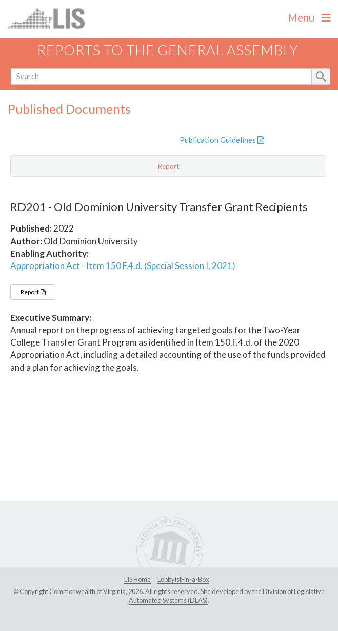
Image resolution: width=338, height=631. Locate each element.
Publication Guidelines (222, 139)
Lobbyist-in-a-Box (183, 579)
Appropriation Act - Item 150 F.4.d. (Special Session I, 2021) (122, 265)
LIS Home (137, 579)
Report (33, 292)
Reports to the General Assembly (168, 50)
